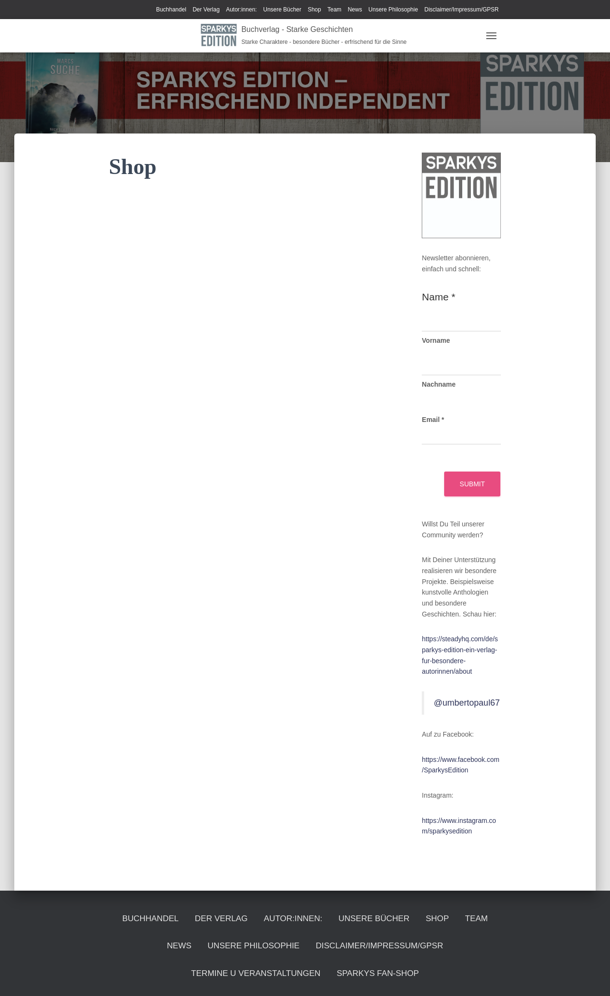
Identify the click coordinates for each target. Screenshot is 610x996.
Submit (472, 484)
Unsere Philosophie (393, 9)
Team (334, 9)
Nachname (439, 384)
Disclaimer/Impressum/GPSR (461, 9)
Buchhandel (171, 9)
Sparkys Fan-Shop (305, 971)
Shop (314, 9)
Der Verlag (206, 9)
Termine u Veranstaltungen (391, 941)
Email (433, 419)
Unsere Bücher (282, 9)
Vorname (436, 340)
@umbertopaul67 (466, 703)
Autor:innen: (241, 9)
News (355, 9)
